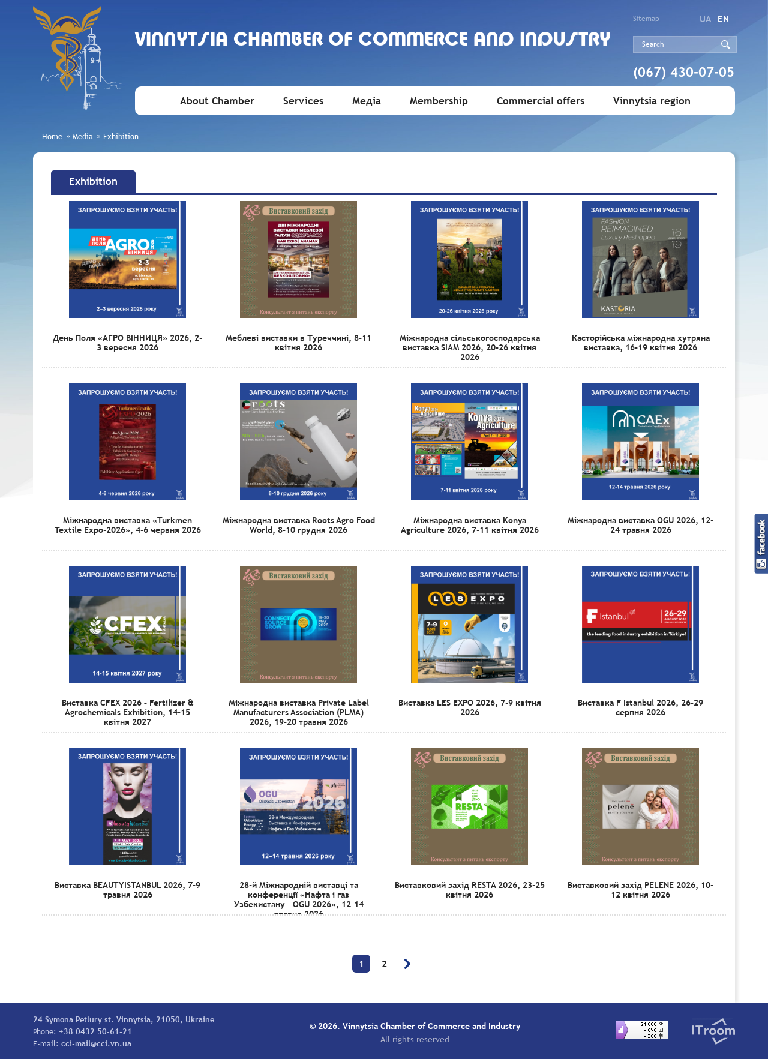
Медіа (366, 101)
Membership (439, 101)
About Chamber (217, 101)
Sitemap (646, 18)
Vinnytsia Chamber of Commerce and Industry (373, 40)
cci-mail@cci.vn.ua (96, 1043)
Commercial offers (540, 101)
